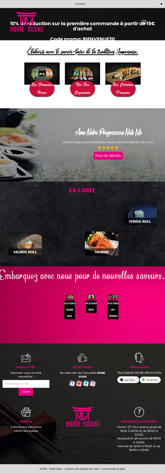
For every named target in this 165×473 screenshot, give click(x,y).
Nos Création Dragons (123, 89)
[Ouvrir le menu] (144, 22)
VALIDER (26, 391)
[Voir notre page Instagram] (93, 383)
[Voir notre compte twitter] (86, 383)
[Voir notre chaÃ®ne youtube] (79, 383)
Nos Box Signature (82, 89)
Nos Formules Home (42, 89)
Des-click (94, 468)
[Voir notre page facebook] (72, 383)
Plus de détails (108, 155)
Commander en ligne (113, 468)
